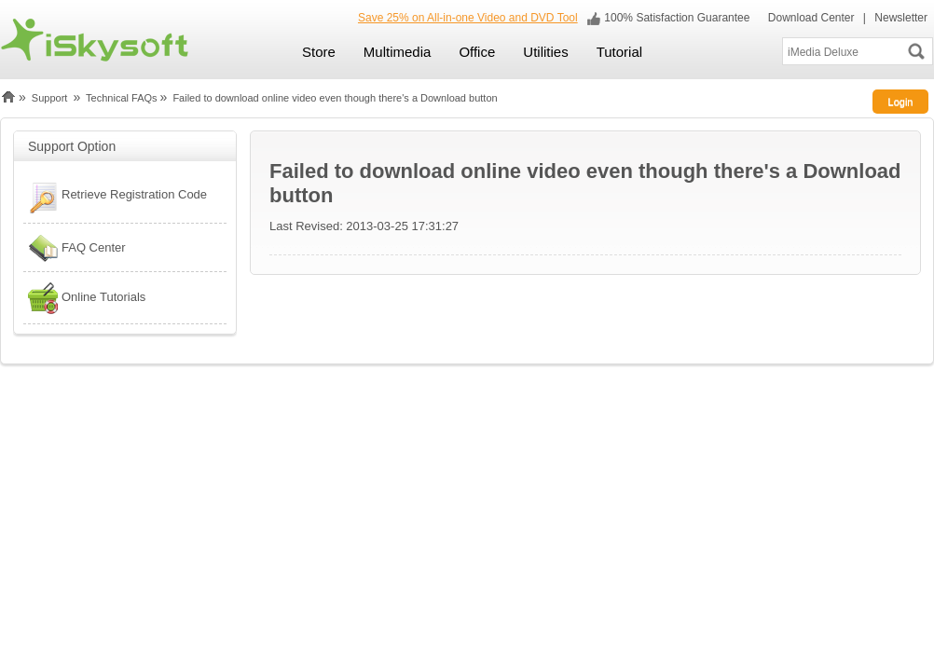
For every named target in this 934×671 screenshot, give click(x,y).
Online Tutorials (84, 298)
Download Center (809, 17)
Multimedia (398, 52)
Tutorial (619, 52)
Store (319, 52)
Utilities (545, 52)
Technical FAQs (121, 97)
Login (900, 101)
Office (477, 52)
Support (50, 97)
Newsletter (900, 17)
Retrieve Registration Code (115, 196)
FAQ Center (74, 248)
